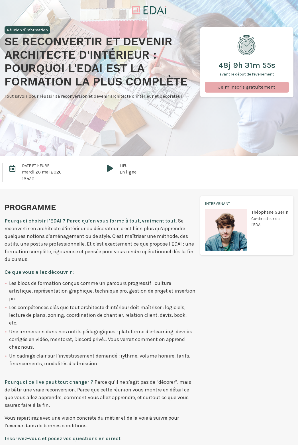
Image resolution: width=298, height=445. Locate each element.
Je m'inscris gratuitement (246, 87)
